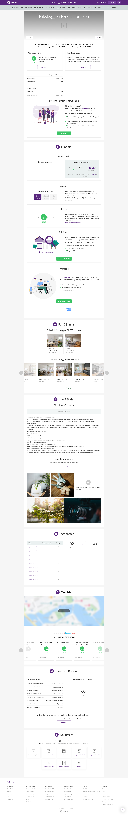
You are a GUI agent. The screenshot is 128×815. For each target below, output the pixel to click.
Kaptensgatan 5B (33, 551)
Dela (29, 37)
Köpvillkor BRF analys (107, 804)
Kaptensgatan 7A (33, 559)
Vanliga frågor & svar (88, 799)
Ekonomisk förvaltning (31, 788)
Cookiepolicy (105, 802)
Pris (8, 796)
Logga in (112, 2)
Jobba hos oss (105, 794)
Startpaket (10, 799)
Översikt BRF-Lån (68, 788)
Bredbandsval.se (66, 277)
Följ (98, 37)
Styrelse (70, 741)
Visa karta (64, 611)
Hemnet (9, 791)
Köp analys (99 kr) (64, 258)
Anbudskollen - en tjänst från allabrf (92, 791)
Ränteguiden (67, 791)
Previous (21, 373)
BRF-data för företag (88, 794)
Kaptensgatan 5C (33, 555)
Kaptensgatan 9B (33, 575)
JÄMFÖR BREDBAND (64, 301)
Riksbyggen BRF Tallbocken (64, 2)
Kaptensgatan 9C (33, 579)
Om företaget (105, 788)
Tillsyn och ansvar (49, 794)
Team (103, 791)
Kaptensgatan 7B (33, 563)
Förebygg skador (49, 796)
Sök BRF (10, 782)
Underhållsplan (30, 796)
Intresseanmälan (68, 799)
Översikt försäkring (50, 788)
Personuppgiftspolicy (107, 799)
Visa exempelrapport (47, 252)
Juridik (27, 799)
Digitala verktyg (30, 794)
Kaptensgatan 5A (33, 547)
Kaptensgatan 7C (33, 567)
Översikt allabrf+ (11, 788)
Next (107, 373)
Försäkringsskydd (49, 791)
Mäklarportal (86, 796)
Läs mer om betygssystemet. (73, 222)
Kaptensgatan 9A (33, 571)
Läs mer (44, 67)
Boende (64, 741)
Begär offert (29, 802)
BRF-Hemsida (10, 794)
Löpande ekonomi (30, 791)
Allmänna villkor (106, 796)
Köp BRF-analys (87, 788)
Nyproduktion (67, 796)
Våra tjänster (101, 2)
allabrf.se (85, 108)
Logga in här (64, 467)
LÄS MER (83, 67)
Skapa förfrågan (49, 799)
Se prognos (93, 174)
